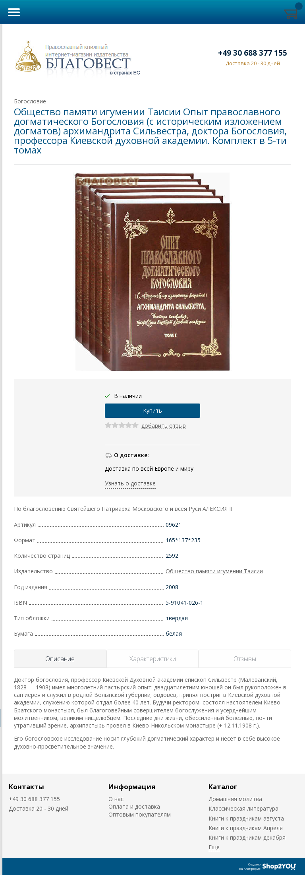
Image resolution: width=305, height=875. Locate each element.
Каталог (222, 786)
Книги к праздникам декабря (247, 837)
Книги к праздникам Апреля (245, 828)
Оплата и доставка (134, 806)
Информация (131, 786)
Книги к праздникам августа (246, 818)
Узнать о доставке (130, 483)
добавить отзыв (163, 426)
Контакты (26, 786)
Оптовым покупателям (139, 814)
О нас (116, 799)
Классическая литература (243, 808)
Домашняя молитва (235, 799)
